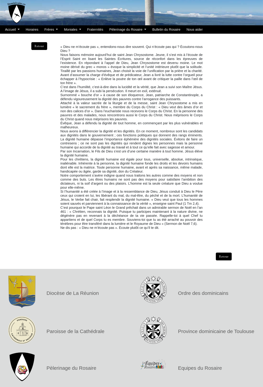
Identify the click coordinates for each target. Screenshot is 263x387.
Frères (49, 29)
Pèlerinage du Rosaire (126, 29)
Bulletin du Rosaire (166, 29)
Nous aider (195, 29)
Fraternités (95, 29)
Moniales (71, 29)
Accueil (11, 29)
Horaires (32, 29)
